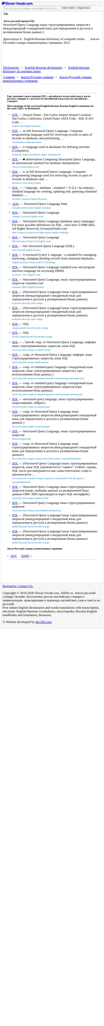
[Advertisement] (33, 56)
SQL (15, 115)
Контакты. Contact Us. (18, 586)
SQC (14, 556)
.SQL (15, 204)
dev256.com (43, 622)
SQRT (25, 556)
